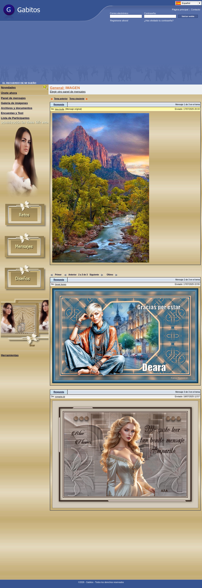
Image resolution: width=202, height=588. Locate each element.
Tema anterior (58, 99)
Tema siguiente (78, 99)
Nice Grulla (59, 109)
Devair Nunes (60, 284)
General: (57, 88)
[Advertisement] (74, 53)
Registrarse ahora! (119, 20)
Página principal (180, 9)
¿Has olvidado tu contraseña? (159, 20)
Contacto (195, 9)
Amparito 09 (60, 397)
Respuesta (59, 104)
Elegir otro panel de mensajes (67, 91)
